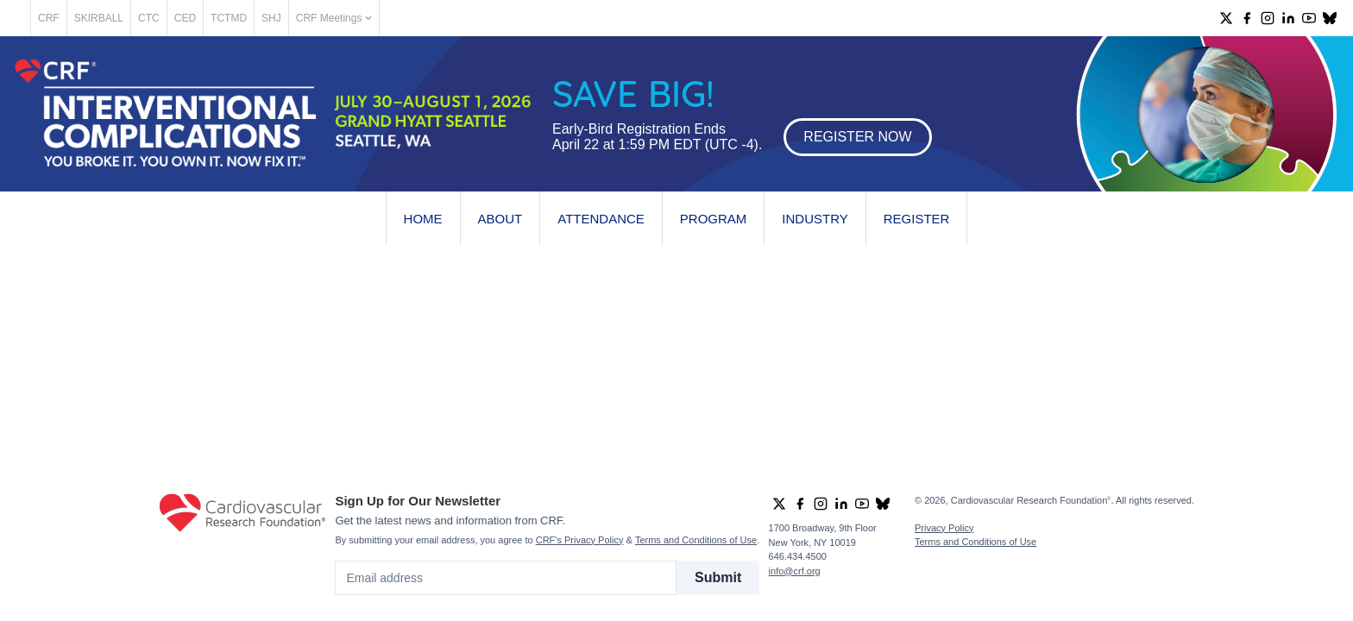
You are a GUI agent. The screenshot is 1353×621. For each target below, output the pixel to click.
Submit (718, 577)
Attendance (601, 218)
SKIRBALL (159, 18)
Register (917, 218)
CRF (109, 18)
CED (245, 18)
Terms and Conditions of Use (696, 540)
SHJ (332, 18)
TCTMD (289, 18)
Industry (814, 218)
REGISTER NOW (857, 136)
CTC (209, 18)
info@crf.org (795, 571)
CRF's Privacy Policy (580, 540)
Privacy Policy (944, 528)
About (500, 218)
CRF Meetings (394, 18)
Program (713, 218)
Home (423, 218)
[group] (1226, 18)
